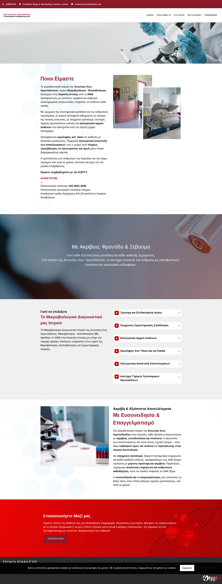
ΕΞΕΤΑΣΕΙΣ (179, 15)
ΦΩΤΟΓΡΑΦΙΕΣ (194, 15)
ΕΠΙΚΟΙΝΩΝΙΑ (210, 15)
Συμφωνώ (187, 568)
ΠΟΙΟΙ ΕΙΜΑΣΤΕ (163, 15)
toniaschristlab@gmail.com (88, 4)
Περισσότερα (56, 539)
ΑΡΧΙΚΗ (150, 15)
